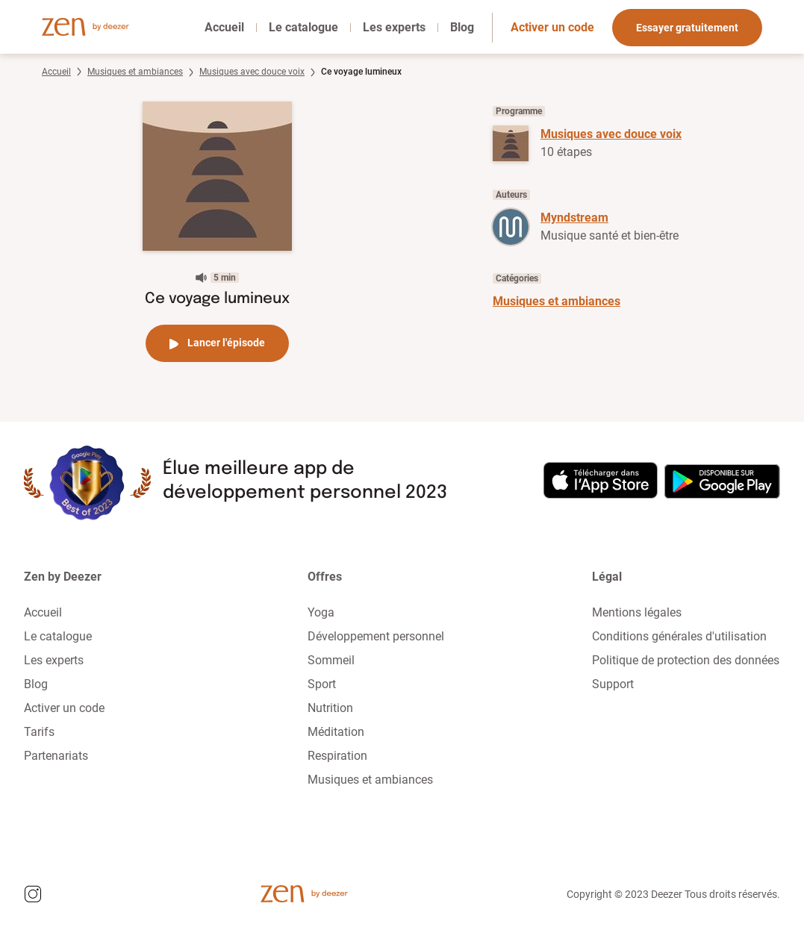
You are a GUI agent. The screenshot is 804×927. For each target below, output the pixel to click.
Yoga (321, 612)
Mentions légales (637, 612)
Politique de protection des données (685, 660)
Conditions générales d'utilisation (679, 636)
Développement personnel (376, 636)
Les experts (394, 27)
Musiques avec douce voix (252, 71)
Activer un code (552, 27)
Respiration (337, 756)
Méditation (336, 732)
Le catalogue (303, 27)
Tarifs (39, 732)
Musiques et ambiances (135, 71)
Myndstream (574, 217)
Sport (322, 684)
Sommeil (331, 660)
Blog (462, 27)
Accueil (224, 27)
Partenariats (56, 756)
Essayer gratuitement (687, 28)
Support (613, 684)
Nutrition (330, 708)
